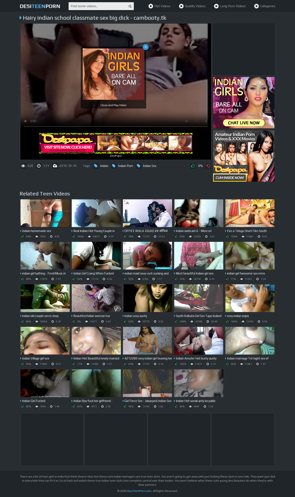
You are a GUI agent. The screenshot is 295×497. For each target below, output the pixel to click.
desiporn (40, 6)
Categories (264, 6)
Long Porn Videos (230, 6)
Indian (100, 165)
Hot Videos (159, 6)
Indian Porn (121, 165)
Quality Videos (192, 6)
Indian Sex (145, 165)
